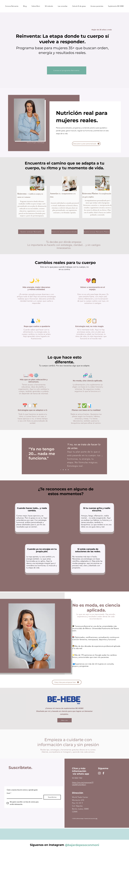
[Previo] (27, 456)
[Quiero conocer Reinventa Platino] (97, 231)
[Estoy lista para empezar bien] (66, 682)
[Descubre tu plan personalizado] (86, 144)
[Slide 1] (60, 469)
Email (9, 793)
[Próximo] (102, 456)
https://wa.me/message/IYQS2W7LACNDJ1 (82, 783)
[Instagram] (99, 773)
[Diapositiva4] (68, 469)
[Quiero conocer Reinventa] (31, 231)
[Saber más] (64, 720)
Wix (96, 818)
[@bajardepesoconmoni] (82, 845)
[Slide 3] (65, 469)
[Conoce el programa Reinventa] (66, 70)
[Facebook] (103, 773)
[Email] (24, 796)
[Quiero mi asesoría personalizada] (64, 231)
